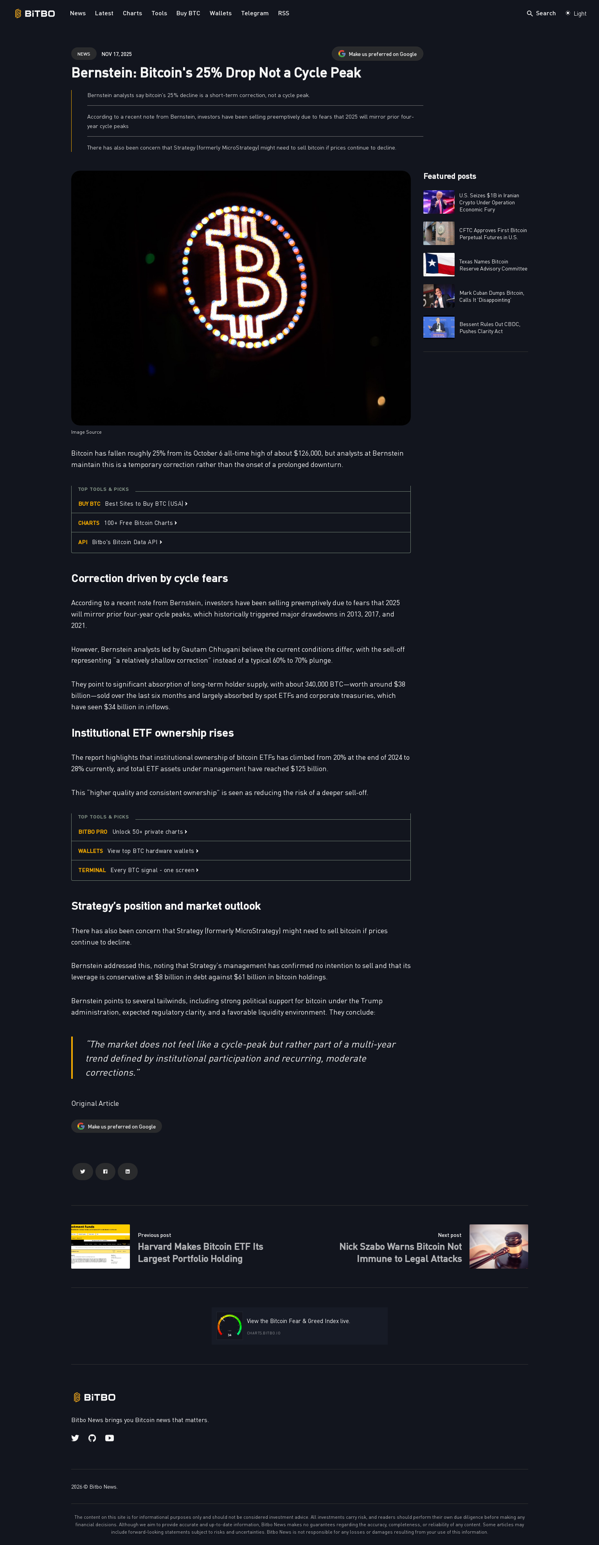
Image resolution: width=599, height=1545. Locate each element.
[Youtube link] (109, 1438)
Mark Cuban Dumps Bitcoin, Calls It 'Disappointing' (491, 295)
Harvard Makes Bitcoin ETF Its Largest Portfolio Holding (200, 1252)
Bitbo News (103, 1486)
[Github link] (92, 1438)
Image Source (86, 432)
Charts (132, 12)
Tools (159, 12)
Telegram (255, 12)
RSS (283, 12)
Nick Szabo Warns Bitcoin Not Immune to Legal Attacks (400, 1252)
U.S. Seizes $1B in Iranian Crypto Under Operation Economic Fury (489, 202)
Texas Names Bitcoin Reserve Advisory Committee (493, 264)
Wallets (221, 12)
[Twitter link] (76, 1438)
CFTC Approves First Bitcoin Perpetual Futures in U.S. (493, 233)
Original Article (95, 1103)
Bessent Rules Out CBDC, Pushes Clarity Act (489, 327)
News (78, 12)
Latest (104, 12)
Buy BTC (188, 12)
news (83, 53)
